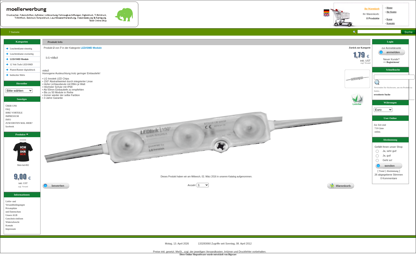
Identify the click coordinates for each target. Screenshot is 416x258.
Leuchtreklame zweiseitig (22, 54)
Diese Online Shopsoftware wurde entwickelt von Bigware (208, 254)
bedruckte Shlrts (17, 75)
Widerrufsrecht (12, 222)
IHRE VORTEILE (14, 112)
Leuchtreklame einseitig (21, 48)
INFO (8, 119)
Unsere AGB (11, 215)
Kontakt (391, 23)
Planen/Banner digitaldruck (22, 69)
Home (390, 7)
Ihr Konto (391, 12)
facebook (10, 126)
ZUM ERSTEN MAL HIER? (19, 123)
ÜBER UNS (11, 106)
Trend (381, 171)
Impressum (11, 229)
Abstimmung (393, 171)
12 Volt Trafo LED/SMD (21, 64)
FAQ (8, 109)
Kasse (389, 19)
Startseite (14, 32)
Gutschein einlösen (14, 218)
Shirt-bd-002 (23, 165)
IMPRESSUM (12, 116)
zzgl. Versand (23, 187)
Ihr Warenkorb (371, 8)
